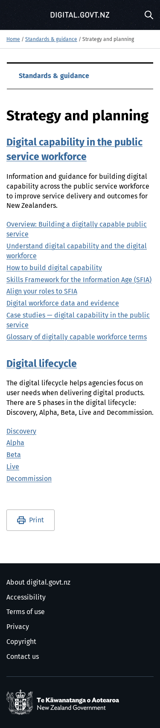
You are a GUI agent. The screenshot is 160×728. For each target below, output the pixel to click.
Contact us (22, 656)
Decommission (29, 478)
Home (13, 39)
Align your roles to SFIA (41, 291)
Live (12, 466)
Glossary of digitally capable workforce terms (76, 337)
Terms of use (25, 612)
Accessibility (26, 597)
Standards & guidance (51, 39)
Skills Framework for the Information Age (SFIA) (78, 280)
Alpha (15, 443)
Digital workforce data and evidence (62, 303)
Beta (13, 454)
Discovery (21, 431)
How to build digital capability (54, 268)
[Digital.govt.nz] (80, 15)
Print (36, 520)
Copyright (21, 641)
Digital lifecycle (41, 364)
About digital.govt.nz (38, 582)
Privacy (17, 626)
